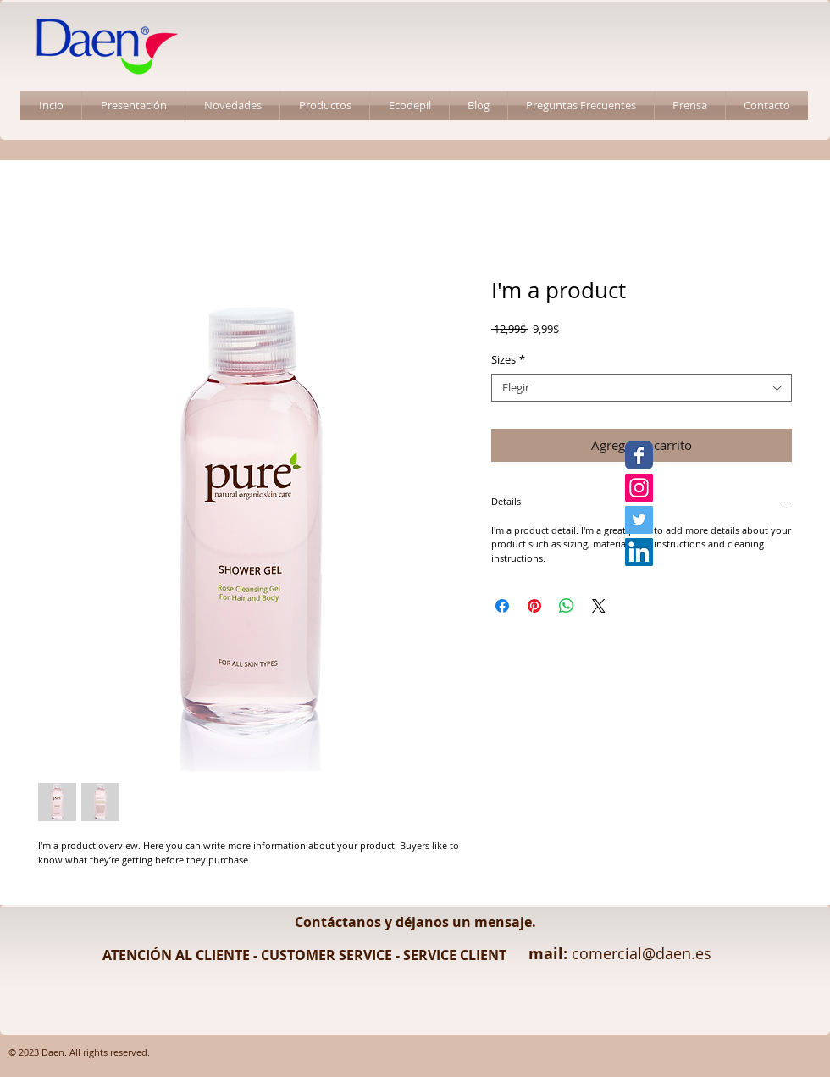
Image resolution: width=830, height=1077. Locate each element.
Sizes (508, 360)
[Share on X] (599, 606)
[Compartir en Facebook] (502, 606)
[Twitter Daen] (639, 520)
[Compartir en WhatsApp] (566, 606)
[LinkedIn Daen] (639, 552)
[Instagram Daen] (639, 488)
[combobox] (641, 388)
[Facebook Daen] (639, 455)
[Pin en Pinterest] (534, 606)
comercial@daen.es (641, 953)
